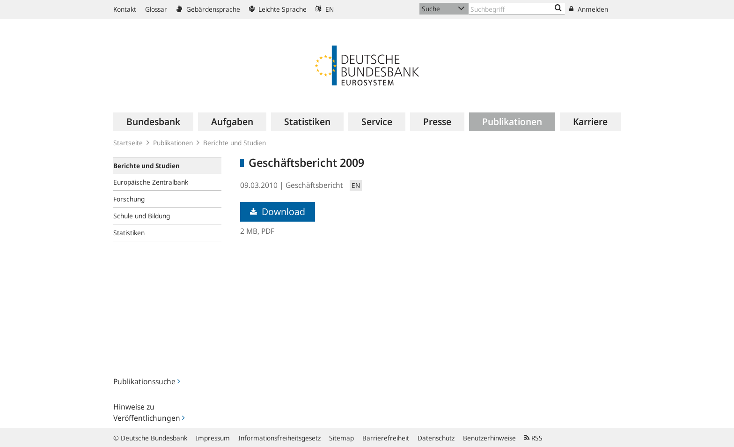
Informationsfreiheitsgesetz (279, 437)
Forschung (129, 198)
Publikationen (173, 142)
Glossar (156, 9)
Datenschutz (436, 437)
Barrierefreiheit (385, 437)
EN (325, 9)
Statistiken (129, 232)
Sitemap (341, 437)
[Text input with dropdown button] (517, 9)
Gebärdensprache (208, 9)
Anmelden (588, 9)
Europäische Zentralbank (150, 182)
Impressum (213, 437)
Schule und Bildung (141, 215)
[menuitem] (153, 121)
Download (277, 211)
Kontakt (124, 9)
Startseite (128, 142)
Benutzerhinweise (489, 437)
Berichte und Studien (234, 142)
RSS (533, 437)
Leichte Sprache (278, 9)
